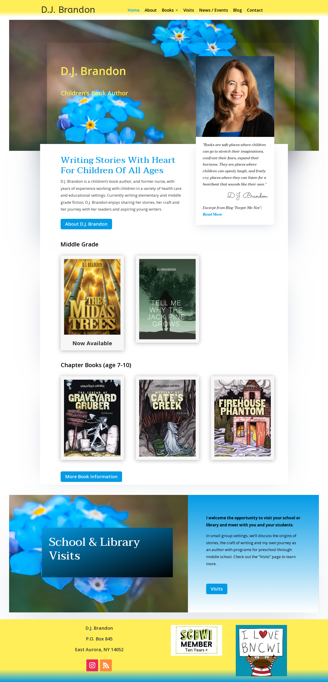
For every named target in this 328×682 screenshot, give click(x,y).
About (151, 10)
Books (168, 10)
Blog (237, 10)
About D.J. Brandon (86, 224)
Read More (212, 214)
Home (134, 10)
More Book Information (91, 476)
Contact (255, 10)
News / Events (213, 10)
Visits (188, 10)
